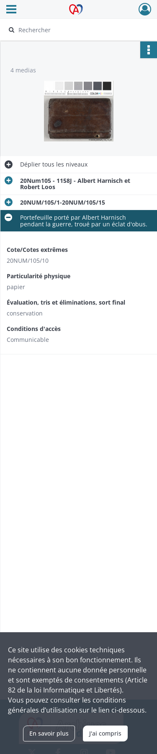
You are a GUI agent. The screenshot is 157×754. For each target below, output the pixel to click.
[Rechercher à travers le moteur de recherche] (77, 30)
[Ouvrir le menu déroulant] (11, 10)
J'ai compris (105, 733)
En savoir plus (49, 733)
